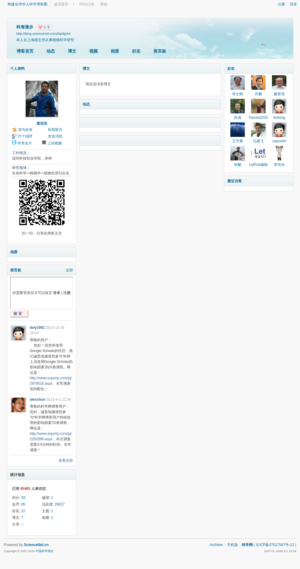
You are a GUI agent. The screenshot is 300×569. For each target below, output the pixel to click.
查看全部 (65, 460)
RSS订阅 (86, 4)
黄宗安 (41, 123)
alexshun (38, 399)
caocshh (279, 141)
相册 (115, 51)
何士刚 (237, 94)
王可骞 (237, 141)
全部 (69, 270)
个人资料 (17, 68)
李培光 (279, 165)
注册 (281, 4)
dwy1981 (37, 327)
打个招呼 (25, 136)
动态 (50, 51)
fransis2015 (258, 117)
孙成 (237, 117)
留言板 (159, 51)
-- (22, 524)
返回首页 (61, 4)
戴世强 (279, 94)
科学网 (247, 545)
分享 (46, 27)
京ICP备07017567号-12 (275, 545)
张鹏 (237, 165)
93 (23, 498)
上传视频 (54, 143)
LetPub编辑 (258, 165)
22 (23, 511)
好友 (136, 51)
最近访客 (234, 181)
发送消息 (55, 136)
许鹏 (258, 94)
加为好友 (25, 130)
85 (23, 504)
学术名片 (24, 143)
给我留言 (55, 130)
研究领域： (21, 168)
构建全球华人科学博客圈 (27, 4)
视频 (93, 51)
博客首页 (25, 51)
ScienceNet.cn (36, 545)
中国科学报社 (45, 551)
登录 (293, 4)
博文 (72, 51)
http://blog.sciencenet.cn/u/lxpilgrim (43, 33)
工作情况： (21, 153)
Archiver (216, 545)
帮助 (103, 4)
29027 (60, 504)
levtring (279, 117)
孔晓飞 (258, 141)
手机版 (232, 545)
